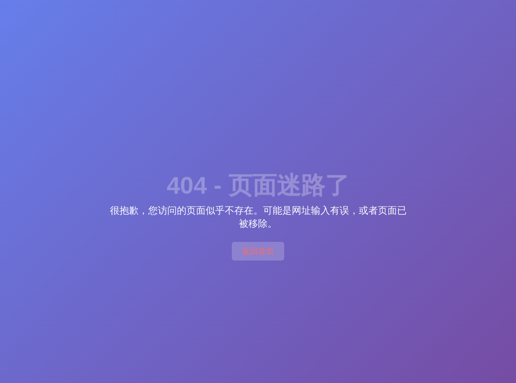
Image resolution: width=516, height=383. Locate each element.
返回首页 (258, 251)
